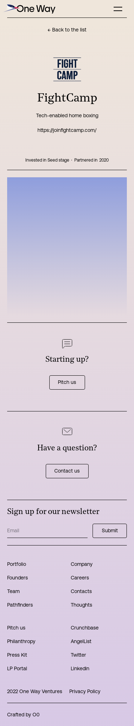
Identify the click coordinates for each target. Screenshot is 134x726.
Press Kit (17, 655)
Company (82, 564)
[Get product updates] (47, 531)
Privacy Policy (84, 691)
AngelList (81, 641)
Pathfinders (20, 605)
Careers (80, 578)
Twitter (78, 655)
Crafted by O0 (23, 714)
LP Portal (17, 668)
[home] (28, 9)
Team (13, 591)
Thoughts (81, 605)
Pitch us (67, 382)
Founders (17, 578)
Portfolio (16, 564)
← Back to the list (67, 30)
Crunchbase (85, 628)
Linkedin (80, 668)
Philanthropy (21, 641)
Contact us (67, 471)
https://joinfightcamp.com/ (67, 130)
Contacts (81, 591)
